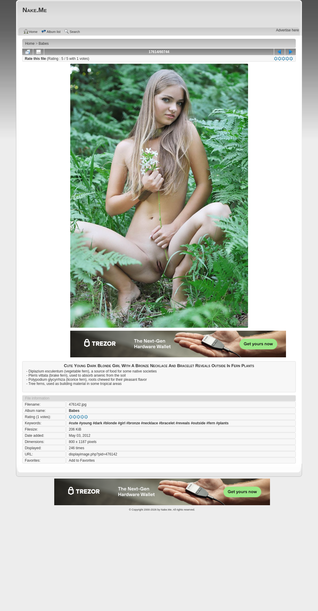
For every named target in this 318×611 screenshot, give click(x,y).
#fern (211, 423)
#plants (222, 423)
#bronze (133, 423)
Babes (74, 411)
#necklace (149, 423)
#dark (97, 423)
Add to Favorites (82, 460)
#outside (198, 423)
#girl (121, 423)
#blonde (110, 423)
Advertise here (287, 30)
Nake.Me (166, 509)
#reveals (182, 423)
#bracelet (167, 423)
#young (85, 423)
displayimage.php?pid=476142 (93, 454)
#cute (73, 423)
